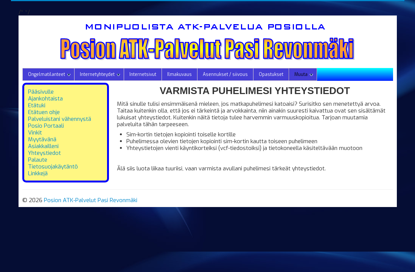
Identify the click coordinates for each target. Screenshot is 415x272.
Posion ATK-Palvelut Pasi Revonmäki (90, 200)
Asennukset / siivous (225, 74)
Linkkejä (38, 173)
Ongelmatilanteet (49, 74)
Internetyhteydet (100, 74)
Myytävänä (42, 139)
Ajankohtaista (45, 98)
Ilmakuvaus (179, 74)
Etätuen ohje (44, 112)
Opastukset (271, 74)
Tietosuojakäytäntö (53, 166)
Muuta (303, 74)
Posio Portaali (46, 125)
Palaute (37, 159)
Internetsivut (142, 74)
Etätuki (36, 105)
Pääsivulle (41, 91)
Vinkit (35, 132)
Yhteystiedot (44, 153)
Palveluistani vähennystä (59, 119)
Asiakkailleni (43, 146)
